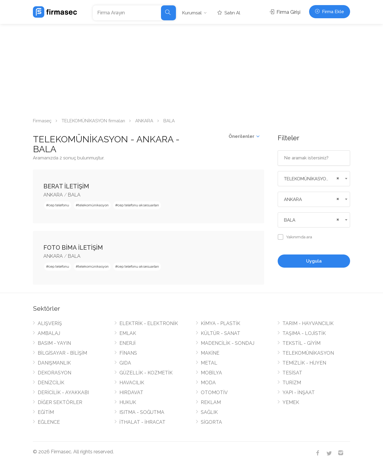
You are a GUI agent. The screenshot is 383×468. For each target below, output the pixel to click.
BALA (74, 195)
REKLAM (211, 402)
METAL (209, 363)
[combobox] (314, 178)
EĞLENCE (49, 422)
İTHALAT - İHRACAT (142, 422)
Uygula (314, 261)
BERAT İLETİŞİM (66, 186)
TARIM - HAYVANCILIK (308, 323)
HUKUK (127, 402)
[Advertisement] (191, 69)
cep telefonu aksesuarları (138, 205)
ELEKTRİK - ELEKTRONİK (148, 323)
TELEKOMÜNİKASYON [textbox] (306, 179)
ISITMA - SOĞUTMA (141, 412)
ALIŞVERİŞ (50, 323)
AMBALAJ (49, 333)
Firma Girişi (285, 12)
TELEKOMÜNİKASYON (308, 353)
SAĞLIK (209, 412)
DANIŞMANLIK (54, 363)
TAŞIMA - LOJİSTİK (304, 333)
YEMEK (290, 402)
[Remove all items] (337, 178)
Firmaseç (42, 121)
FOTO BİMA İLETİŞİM (73, 247)
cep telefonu (58, 205)
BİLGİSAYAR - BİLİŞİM (62, 353)
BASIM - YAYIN (54, 343)
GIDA (125, 363)
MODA (208, 382)
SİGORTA (211, 422)
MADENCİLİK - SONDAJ (227, 343)
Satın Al (229, 13)
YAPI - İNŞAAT (298, 392)
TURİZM (291, 382)
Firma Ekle (329, 11)
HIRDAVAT (131, 392)
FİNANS (128, 353)
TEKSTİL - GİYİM (301, 343)
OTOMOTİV (214, 392)
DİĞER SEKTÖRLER (60, 402)
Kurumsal (192, 13)
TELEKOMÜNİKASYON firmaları (93, 121)
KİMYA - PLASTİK (220, 323)
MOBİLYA (211, 373)
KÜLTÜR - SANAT (220, 333)
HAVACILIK (131, 382)
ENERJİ (127, 343)
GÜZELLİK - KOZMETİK (146, 373)
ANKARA (144, 121)
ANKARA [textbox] (293, 199)
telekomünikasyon (93, 205)
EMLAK (127, 333)
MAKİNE (210, 353)
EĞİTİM (46, 412)
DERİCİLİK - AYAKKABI (63, 392)
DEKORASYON (54, 373)
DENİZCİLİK (51, 382)
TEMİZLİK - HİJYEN (304, 363)
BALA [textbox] (289, 220)
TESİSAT (292, 373)
